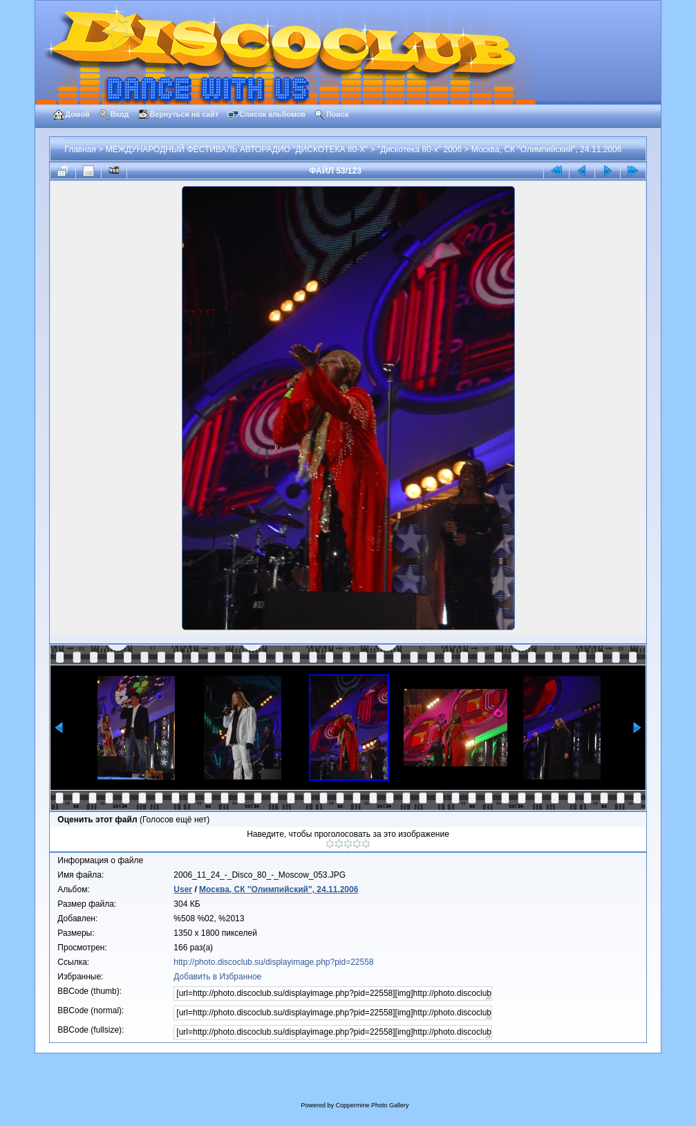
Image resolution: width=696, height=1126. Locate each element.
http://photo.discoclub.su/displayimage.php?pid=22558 (273, 962)
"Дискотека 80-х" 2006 (419, 149)
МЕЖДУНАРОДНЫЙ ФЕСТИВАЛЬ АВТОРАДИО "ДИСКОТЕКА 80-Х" (237, 149)
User (182, 889)
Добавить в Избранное (217, 976)
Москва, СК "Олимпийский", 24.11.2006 (546, 149)
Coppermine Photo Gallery (371, 1105)
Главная (80, 149)
